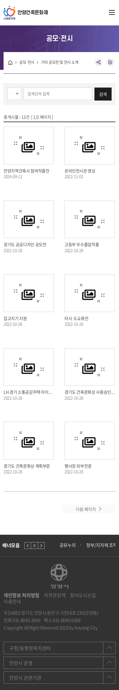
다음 (41, 545)
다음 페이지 (86, 509)
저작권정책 (54, 595)
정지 (34, 545)
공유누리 (68, 545)
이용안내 (12, 601)
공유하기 (98, 62)
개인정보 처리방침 (21, 595)
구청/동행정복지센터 (30, 648)
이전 (27, 545)
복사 (110, 62)
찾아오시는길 (83, 595)
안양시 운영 (21, 662)
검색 (103, 94)
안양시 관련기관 (25, 677)
